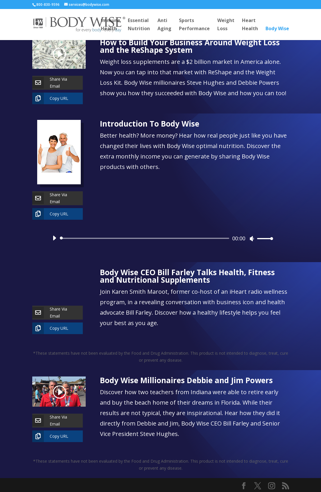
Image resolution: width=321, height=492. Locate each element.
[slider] (145, 238)
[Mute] (251, 238)
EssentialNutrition (139, 25)
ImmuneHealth (110, 25)
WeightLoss (225, 25)
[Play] (54, 238)
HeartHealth (250, 25)
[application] (161, 238)
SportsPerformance (194, 25)
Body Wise (277, 29)
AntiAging (164, 25)
